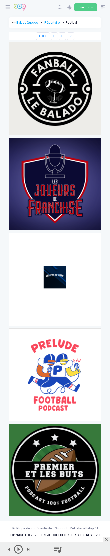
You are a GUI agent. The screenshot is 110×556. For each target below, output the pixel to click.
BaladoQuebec (27, 22)
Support (61, 528)
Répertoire (52, 22)
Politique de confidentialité (32, 528)
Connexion (85, 7)
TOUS (42, 36)
